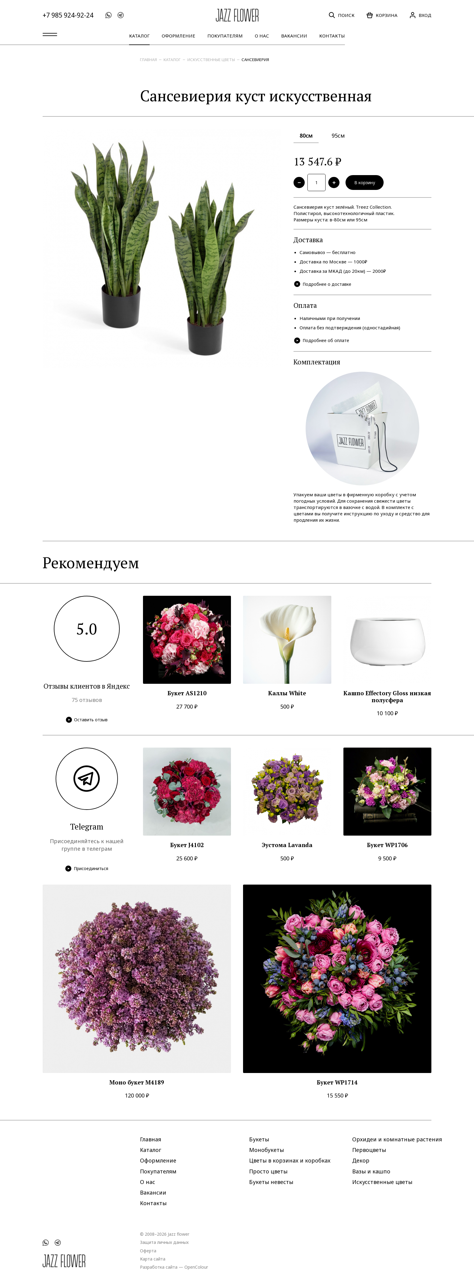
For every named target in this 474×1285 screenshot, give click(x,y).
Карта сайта (152, 1258)
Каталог (139, 36)
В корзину (368, 183)
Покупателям (225, 36)
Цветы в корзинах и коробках (289, 1160)
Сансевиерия (255, 59)
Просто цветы (268, 1171)
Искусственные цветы (211, 59)
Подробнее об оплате (322, 342)
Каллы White (287, 695)
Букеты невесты (271, 1181)
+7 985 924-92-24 (68, 15)
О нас (262, 36)
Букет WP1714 (337, 1084)
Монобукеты (266, 1149)
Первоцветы (369, 1149)
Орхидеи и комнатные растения (397, 1139)
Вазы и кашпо (371, 1171)
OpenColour (196, 1267)
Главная (148, 59)
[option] (162, 248)
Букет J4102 (187, 847)
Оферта (148, 1250)
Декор (360, 1160)
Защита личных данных (164, 1242)
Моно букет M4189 (136, 1084)
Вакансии (294, 36)
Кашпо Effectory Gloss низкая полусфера (387, 699)
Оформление (178, 36)
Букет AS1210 (186, 695)
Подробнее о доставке (324, 286)
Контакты (332, 36)
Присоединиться (86, 870)
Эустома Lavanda (287, 847)
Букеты (259, 1139)
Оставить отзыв (86, 721)
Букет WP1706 (387, 847)
